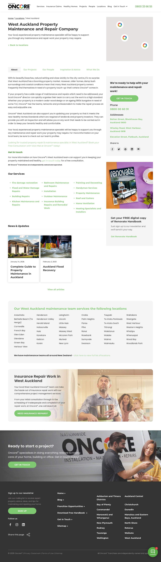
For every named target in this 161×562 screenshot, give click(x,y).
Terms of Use (47, 553)
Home (10, 18)
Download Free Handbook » (72, 513)
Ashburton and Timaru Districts (109, 498)
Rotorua (129, 528)
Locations (101, 6)
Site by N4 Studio (15, 557)
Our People (48, 69)
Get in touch (22, 465)
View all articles (56, 289)
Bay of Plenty (104, 504)
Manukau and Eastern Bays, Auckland (136, 516)
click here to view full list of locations (92, 355)
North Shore (131, 523)
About (14, 69)
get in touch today (51, 160)
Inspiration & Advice (70, 69)
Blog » (60, 500)
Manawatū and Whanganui (105, 516)
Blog (110, 6)
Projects (83, 6)
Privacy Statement (32, 553)
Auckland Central (134, 496)
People (92, 6)
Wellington (102, 538)
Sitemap (58, 553)
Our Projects (30, 69)
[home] (19, 6)
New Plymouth (105, 523)
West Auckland (133, 538)
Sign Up (22, 511)
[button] (120, 6)
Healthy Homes (70, 6)
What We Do (92, 69)
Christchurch (131, 504)
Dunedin (129, 509)
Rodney (101, 528)
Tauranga (102, 533)
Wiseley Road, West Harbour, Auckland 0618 (125, 130)
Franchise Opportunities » (71, 506)
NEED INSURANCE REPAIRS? (32, 413)
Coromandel (103, 509)
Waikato (129, 533)
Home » (61, 493)
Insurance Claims (54, 6)
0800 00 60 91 (119, 109)
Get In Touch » (64, 519)
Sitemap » (62, 526)
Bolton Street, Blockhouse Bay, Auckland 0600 (126, 121)
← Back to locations (18, 45)
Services (40, 6)
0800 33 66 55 (143, 6)
